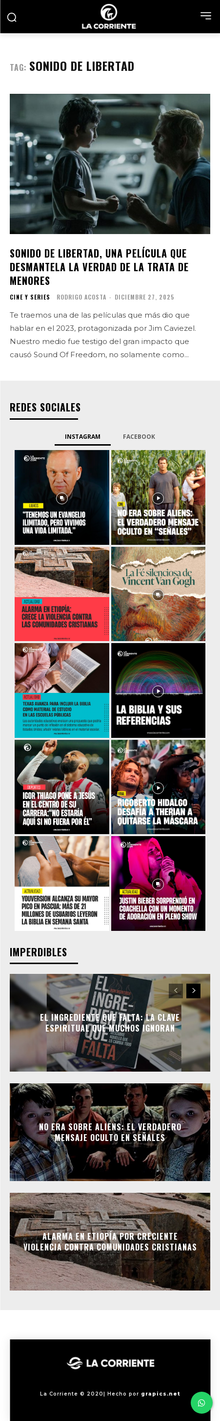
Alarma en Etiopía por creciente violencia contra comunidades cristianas (110, 1241)
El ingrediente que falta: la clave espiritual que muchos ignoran (110, 1022)
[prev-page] (176, 991)
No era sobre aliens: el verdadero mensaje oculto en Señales (110, 1131)
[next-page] (193, 991)
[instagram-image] (62, 497)
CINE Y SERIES (30, 297)
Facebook (139, 436)
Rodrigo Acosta (81, 297)
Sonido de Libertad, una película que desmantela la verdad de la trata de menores (99, 267)
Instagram (82, 436)
